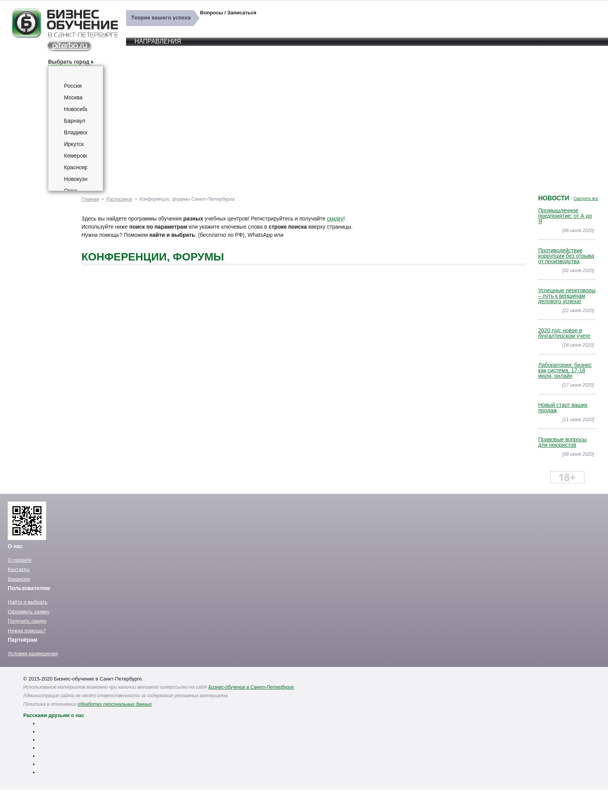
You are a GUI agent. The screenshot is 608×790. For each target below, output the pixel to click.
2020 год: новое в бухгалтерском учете (564, 333)
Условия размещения (33, 653)
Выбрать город (68, 62)
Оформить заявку (28, 612)
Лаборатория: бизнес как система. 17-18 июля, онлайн (565, 370)
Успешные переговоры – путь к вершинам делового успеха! (566, 295)
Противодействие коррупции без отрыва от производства (566, 255)
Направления (158, 41)
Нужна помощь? (27, 631)
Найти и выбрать (27, 602)
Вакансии (19, 579)
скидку (335, 218)
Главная (90, 199)
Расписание (119, 199)
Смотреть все (586, 198)
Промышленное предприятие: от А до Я (565, 215)
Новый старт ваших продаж (562, 407)
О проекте (19, 560)
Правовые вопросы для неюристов (562, 442)
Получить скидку (27, 621)
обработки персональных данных (115, 704)
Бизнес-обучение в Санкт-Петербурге (251, 687)
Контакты (18, 569)
